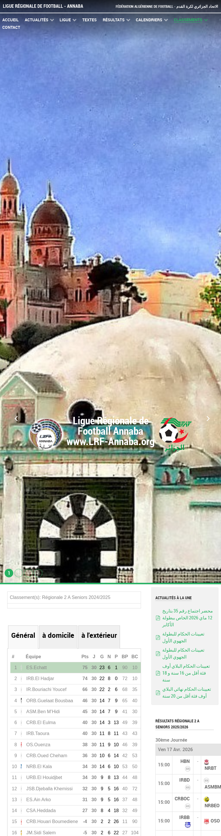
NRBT (210, 768)
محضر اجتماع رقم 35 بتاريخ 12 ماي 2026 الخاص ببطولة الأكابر (187, 617)
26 (116, 821)
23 (102, 667)
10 (116, 744)
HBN (185, 761)
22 (102, 678)
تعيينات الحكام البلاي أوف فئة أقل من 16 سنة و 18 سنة (186, 673)
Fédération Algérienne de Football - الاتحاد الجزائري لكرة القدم (167, 6)
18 (116, 810)
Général (23, 635)
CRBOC (182, 798)
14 (102, 700)
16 (116, 788)
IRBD (184, 780)
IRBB (184, 817)
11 (102, 733)
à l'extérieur (99, 635)
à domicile (58, 635)
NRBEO (212, 805)
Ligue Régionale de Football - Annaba (43, 6)
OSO (215, 821)
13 (116, 722)
